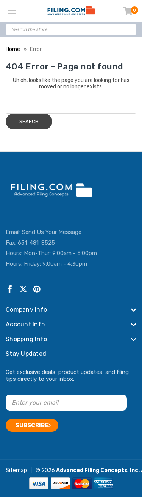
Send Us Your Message (51, 232)
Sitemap (16, 470)
